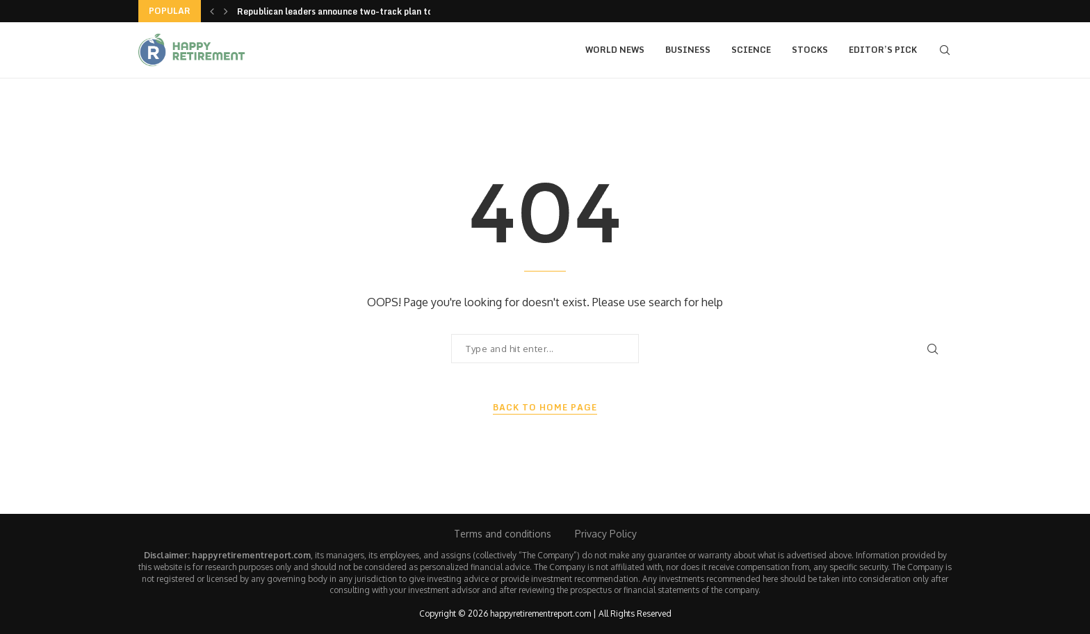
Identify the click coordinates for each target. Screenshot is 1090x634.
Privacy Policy (606, 534)
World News (614, 49)
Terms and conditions (502, 534)
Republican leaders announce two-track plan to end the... (355, 11)
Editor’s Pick (883, 49)
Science (751, 49)
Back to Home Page (545, 407)
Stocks (810, 49)
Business (687, 49)
